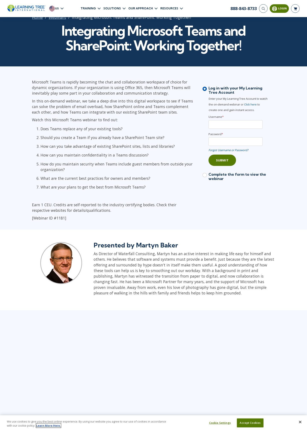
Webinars (57, 17)
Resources (169, 8)
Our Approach (140, 8)
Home (37, 17)
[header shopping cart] (295, 8)
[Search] (263, 8)
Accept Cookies (250, 423)
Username (216, 117)
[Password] (236, 141)
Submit (222, 160)
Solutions (112, 8)
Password (216, 134)
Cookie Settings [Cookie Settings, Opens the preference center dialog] (220, 423)
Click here (250, 104)
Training (88, 8)
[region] (153, 422)
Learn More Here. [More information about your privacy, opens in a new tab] (48, 425)
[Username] (236, 124)
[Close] (300, 422)
